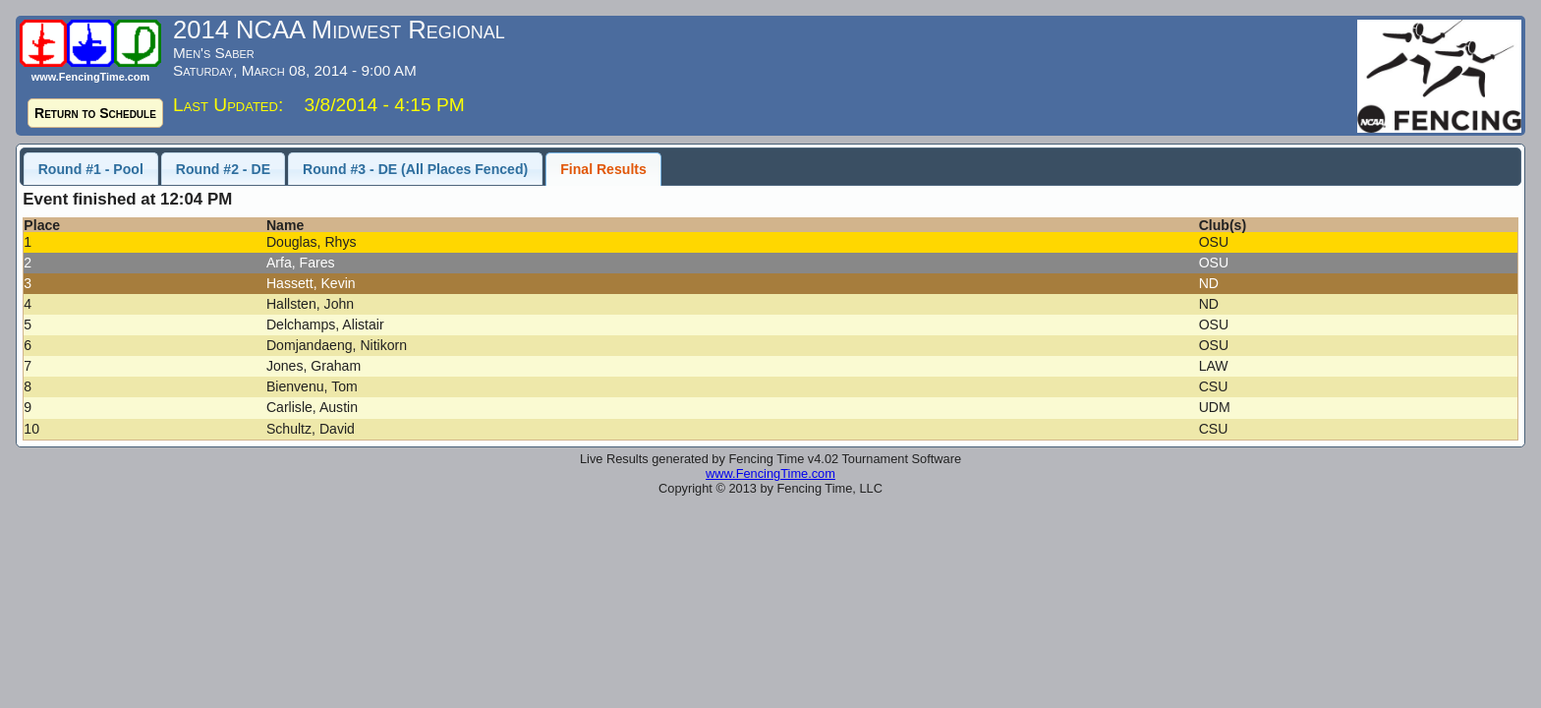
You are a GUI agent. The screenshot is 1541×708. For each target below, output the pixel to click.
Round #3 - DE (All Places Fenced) (415, 169)
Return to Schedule (95, 113)
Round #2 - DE (223, 169)
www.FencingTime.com (770, 473)
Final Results (603, 169)
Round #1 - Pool (90, 169)
